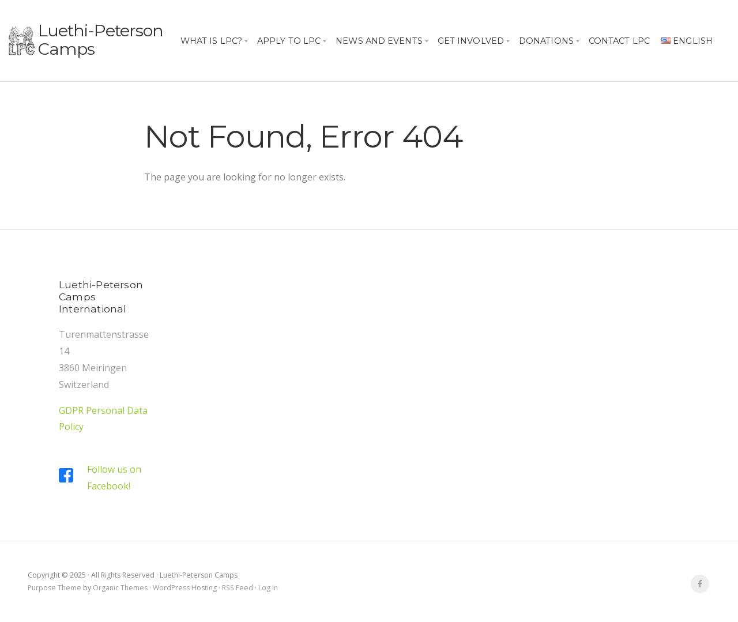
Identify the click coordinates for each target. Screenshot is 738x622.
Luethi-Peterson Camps (100, 39)
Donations (546, 41)
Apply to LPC (289, 41)
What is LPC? (211, 41)
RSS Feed (237, 588)
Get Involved (471, 41)
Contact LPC (619, 41)
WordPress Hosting (185, 588)
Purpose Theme (54, 588)
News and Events (379, 41)
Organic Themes (120, 588)
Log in (268, 588)
